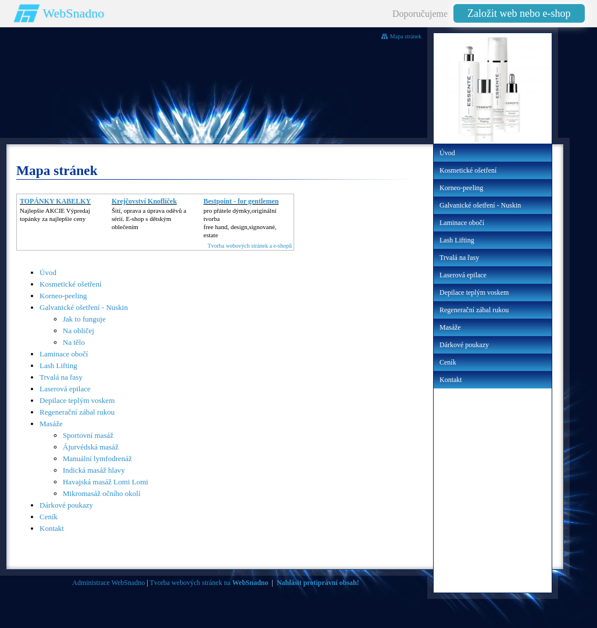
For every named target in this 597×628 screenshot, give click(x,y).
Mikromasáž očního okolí (102, 493)
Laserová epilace (65, 388)
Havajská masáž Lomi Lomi (105, 481)
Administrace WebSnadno (108, 583)
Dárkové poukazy (66, 505)
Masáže (51, 423)
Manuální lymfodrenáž (97, 458)
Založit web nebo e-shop (518, 13)
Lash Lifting (58, 365)
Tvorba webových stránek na (209, 583)
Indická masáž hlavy (94, 470)
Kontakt (52, 528)
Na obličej (78, 330)
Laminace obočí (64, 353)
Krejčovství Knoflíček (144, 201)
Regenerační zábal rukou (77, 412)
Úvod (48, 272)
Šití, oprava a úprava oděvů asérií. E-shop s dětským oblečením (149, 218)
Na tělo (74, 342)
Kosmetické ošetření (71, 284)
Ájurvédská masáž (91, 447)
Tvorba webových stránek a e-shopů (250, 245)
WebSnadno (74, 13)
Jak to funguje (84, 319)
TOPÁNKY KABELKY (55, 201)
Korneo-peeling (63, 295)
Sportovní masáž (88, 435)
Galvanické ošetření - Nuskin (84, 307)
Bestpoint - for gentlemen (240, 201)
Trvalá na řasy (61, 377)
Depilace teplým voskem (77, 400)
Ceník (49, 516)
